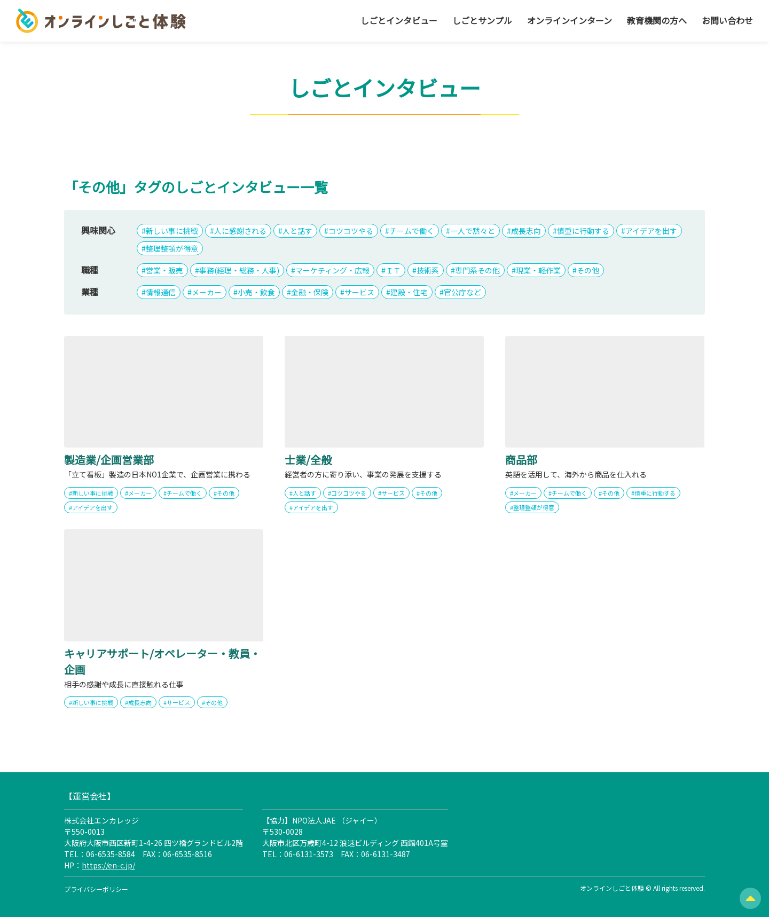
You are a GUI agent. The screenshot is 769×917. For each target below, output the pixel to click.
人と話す (297, 230)
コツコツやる (350, 230)
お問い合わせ (727, 20)
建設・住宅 (409, 292)
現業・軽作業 (538, 270)
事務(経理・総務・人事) (239, 270)
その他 (588, 270)
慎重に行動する (583, 230)
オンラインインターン (569, 20)
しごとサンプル (482, 20)
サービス (359, 292)
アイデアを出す (651, 230)
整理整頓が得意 (172, 248)
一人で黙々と (472, 230)
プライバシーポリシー (96, 889)
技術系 (428, 270)
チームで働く (411, 230)
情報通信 (161, 292)
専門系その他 (477, 270)
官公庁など (462, 292)
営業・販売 (164, 270)
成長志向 (526, 230)
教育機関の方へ (657, 20)
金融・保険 (309, 292)
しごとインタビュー (398, 20)
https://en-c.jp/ (108, 865)
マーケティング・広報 (332, 270)
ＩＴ (393, 270)
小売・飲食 (256, 292)
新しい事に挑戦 (172, 230)
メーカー (207, 292)
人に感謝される (240, 230)
